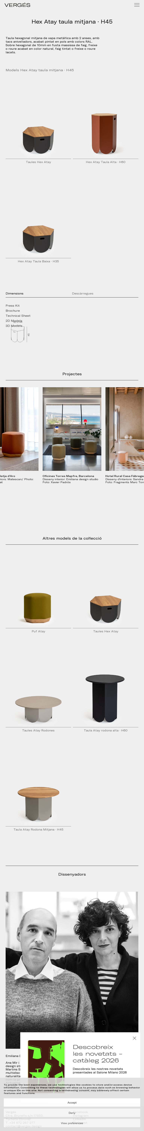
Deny (72, 1112)
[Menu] (137, 5)
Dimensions (14, 293)
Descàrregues (82, 293)
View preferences (72, 1123)
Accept (72, 1102)
